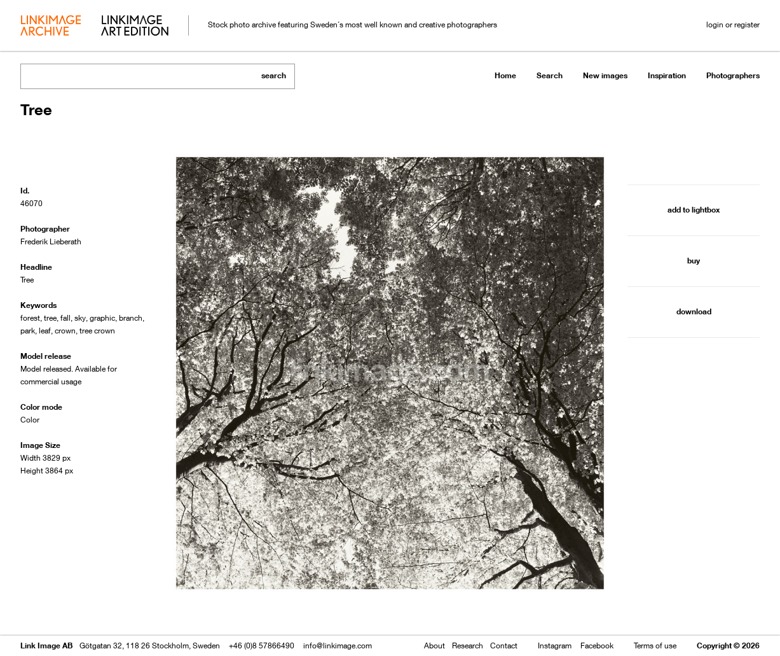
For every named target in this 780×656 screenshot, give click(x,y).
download (693, 311)
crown (65, 330)
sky (80, 318)
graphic (102, 318)
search (273, 75)
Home (505, 75)
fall (65, 318)
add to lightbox (693, 209)
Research (467, 645)
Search (550, 75)
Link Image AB (46, 645)
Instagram (554, 645)
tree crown (97, 330)
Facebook (596, 645)
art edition (134, 26)
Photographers (733, 75)
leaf (45, 330)
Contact (503, 645)
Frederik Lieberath (50, 241)
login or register (733, 24)
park (27, 330)
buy (693, 260)
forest (30, 318)
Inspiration (667, 75)
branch (130, 318)
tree (50, 318)
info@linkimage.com (337, 645)
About (434, 645)
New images (605, 75)
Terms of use (655, 645)
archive (50, 26)
